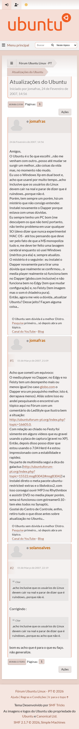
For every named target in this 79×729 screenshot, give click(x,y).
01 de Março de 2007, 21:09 (32, 360)
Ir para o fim (16, 104)
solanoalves (39, 547)
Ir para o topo (17, 662)
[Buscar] (52, 45)
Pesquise (18, 323)
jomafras (37, 121)
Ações (65, 112)
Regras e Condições (33, 697)
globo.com (47, 387)
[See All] (11, 63)
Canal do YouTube (24, 331)
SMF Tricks (57, 705)
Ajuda (15, 697)
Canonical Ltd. (46, 716)
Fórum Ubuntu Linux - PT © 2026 (39, 691)
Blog (41, 331)
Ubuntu (27, 716)
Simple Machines (53, 722)
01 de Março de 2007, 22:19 (32, 567)
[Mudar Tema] (26, 4)
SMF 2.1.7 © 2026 (27, 722)
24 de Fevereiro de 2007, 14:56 (26, 142)
